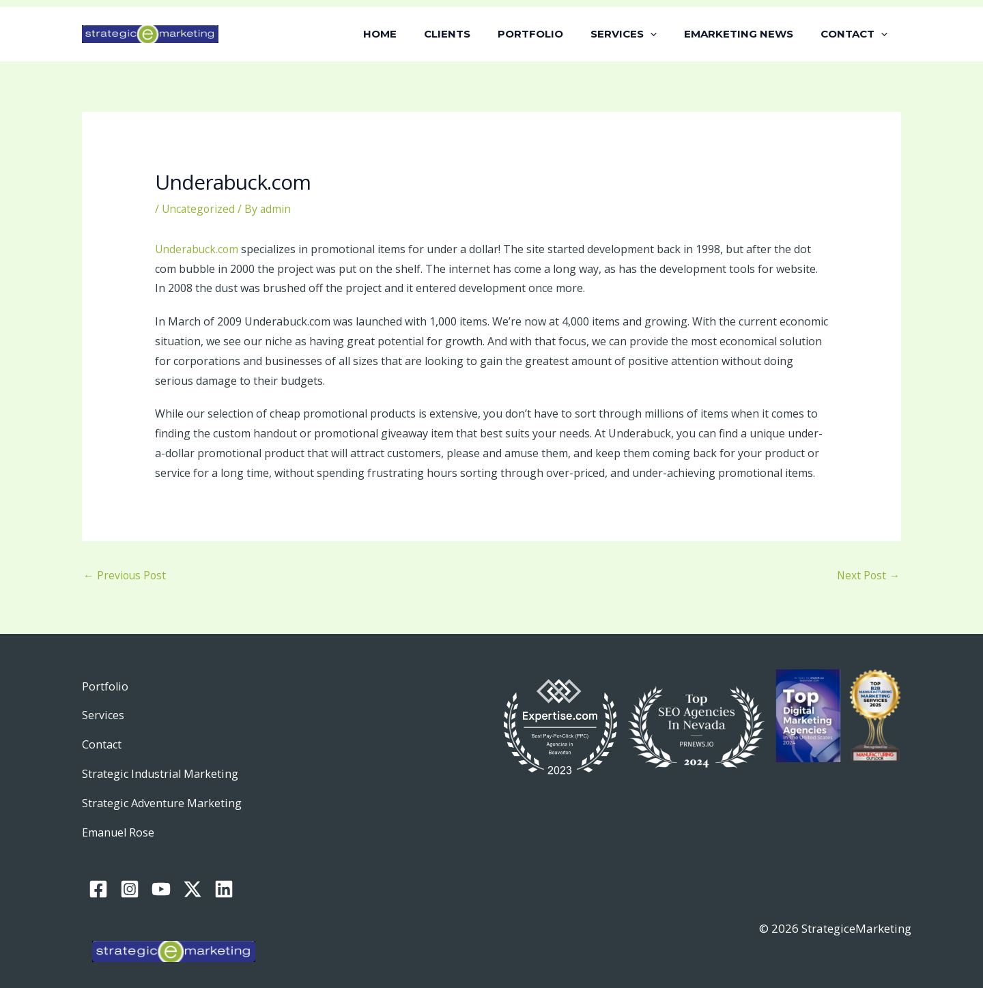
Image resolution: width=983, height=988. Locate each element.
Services (103, 715)
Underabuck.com (198, 249)
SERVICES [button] (641, 34)
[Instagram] (129, 872)
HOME (417, 33)
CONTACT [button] (857, 34)
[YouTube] (161, 872)
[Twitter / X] (192, 872)
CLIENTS (478, 33)
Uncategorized (199, 208)
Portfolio (105, 688)
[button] (667, 34)
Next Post (868, 575)
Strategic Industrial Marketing (163, 768)
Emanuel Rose (120, 820)
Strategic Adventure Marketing (164, 794)
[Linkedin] (223, 872)
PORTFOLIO (554, 33)
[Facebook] (98, 872)
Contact (102, 741)
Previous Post (125, 575)
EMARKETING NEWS (748, 33)
